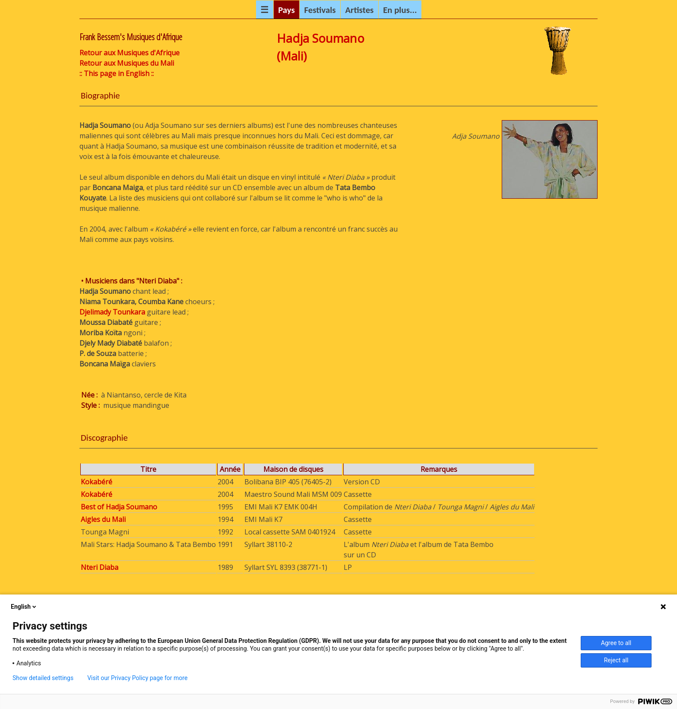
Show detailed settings (43, 677)
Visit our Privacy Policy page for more (137, 677)
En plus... (400, 10)
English (24, 606)
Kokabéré (96, 481)
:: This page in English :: (116, 73)
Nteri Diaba (99, 567)
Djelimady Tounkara (112, 312)
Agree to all (616, 642)
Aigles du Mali (103, 519)
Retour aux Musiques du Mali (126, 63)
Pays (286, 10)
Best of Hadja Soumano (119, 507)
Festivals (320, 10)
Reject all (616, 660)
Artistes (359, 10)
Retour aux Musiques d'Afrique (129, 52)
